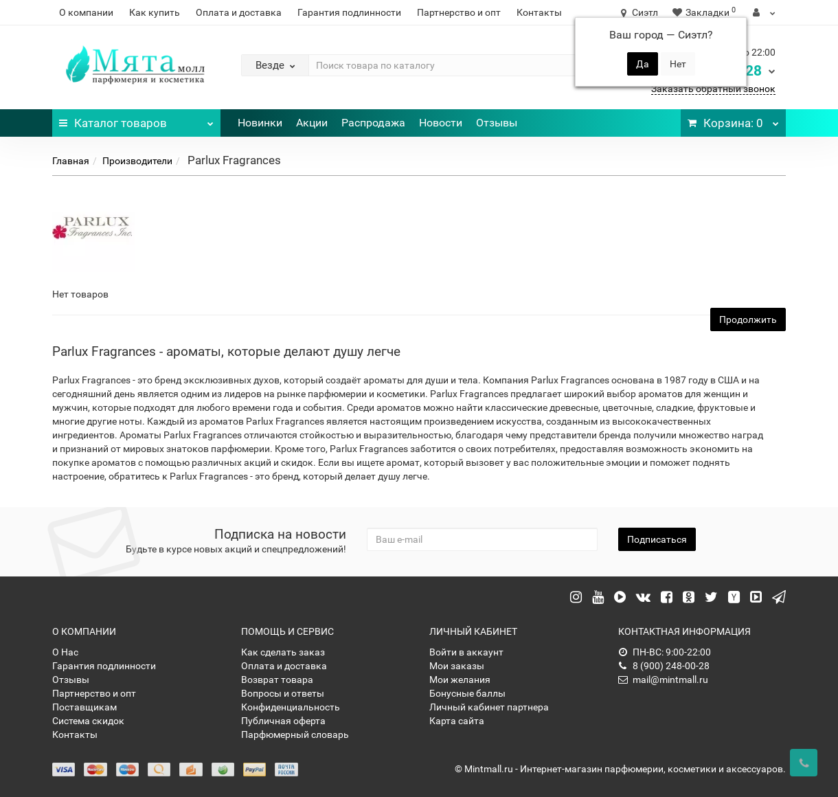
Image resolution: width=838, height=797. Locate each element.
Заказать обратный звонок (713, 88)
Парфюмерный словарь (295, 734)
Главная (70, 160)
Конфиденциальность (290, 706)
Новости (440, 122)
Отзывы (496, 122)
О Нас (65, 652)
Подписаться (657, 539)
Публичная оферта (283, 720)
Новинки (260, 122)
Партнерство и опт (459, 12)
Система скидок (88, 720)
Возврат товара (277, 679)
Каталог (136, 119)
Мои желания (459, 679)
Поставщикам (84, 706)
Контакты (539, 12)
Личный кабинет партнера (489, 706)
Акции (312, 122)
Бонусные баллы (467, 693)
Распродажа (373, 122)
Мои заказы (456, 665)
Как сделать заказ (283, 652)
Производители (137, 160)
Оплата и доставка (239, 12)
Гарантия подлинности (349, 12)
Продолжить (748, 319)
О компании (86, 12)
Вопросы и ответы (282, 693)
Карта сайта (456, 720)
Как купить (154, 12)
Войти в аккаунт (466, 652)
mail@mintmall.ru (663, 679)
